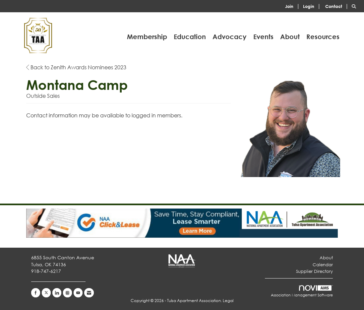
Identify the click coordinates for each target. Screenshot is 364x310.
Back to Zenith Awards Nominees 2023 (76, 67)
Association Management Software (302, 291)
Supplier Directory (314, 271)
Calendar (323, 265)
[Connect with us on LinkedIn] (56, 292)
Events (263, 36)
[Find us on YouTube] (78, 292)
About (290, 36)
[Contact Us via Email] (89, 292)
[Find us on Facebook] (35, 292)
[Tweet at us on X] (46, 292)
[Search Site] (355, 5)
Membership (147, 36)
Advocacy (229, 36)
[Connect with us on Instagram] (67, 292)
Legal (228, 300)
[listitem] (293, 5)
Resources (322, 36)
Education (190, 36)
